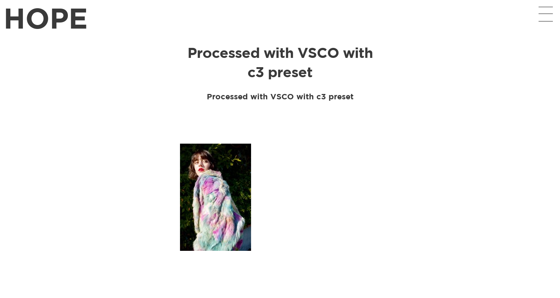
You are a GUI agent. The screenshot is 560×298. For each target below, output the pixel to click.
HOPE (46, 18)
